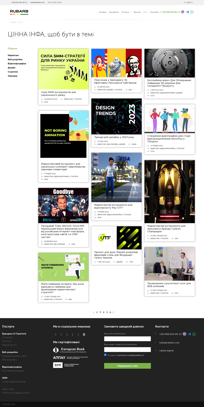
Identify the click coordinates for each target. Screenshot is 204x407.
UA (188, 2)
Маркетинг (13, 55)
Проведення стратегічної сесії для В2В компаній (169, 285)
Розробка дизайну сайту (14, 356)
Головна (102, 12)
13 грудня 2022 (156, 146)
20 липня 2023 (103, 87)
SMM (4, 378)
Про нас (137, 12)
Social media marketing (14, 381)
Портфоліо (114, 12)
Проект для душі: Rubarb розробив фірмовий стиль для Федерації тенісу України (116, 255)
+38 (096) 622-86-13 (19, 2)
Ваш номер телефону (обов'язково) (127, 347)
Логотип (6, 341)
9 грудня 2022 (50, 174)
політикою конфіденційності (130, 355)
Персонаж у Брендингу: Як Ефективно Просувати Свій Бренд (115, 81)
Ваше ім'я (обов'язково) (127, 337)
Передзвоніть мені (127, 366)
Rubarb (13, 22)
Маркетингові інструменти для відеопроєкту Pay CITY (113, 206)
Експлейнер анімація (13, 371)
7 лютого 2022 (103, 262)
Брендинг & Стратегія (14, 333)
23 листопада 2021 (158, 290)
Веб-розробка (15, 59)
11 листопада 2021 (52, 297)
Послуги (125, 12)
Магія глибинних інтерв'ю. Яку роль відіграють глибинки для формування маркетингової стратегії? (62, 288)
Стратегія (13, 72)
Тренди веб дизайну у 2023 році (114, 137)
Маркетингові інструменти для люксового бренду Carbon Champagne (166, 228)
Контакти (154, 12)
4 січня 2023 (102, 141)
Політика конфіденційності (16, 393)
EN (185, 2)
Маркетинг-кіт (9, 345)
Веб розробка (9, 359)
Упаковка (12, 76)
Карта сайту (8, 389)
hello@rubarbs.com (37, 2)
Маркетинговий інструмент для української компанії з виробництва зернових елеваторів (63, 166)
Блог (146, 12)
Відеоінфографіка (17, 63)
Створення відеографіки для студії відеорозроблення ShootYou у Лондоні (169, 138)
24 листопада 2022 (158, 236)
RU (192, 2)
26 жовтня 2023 (51, 99)
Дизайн (11, 67)
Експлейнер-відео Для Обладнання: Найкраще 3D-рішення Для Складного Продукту (169, 83)
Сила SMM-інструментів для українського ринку (58, 94)
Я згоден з (124, 355)
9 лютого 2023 (156, 90)
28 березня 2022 (50, 241)
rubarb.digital (166, 350)
